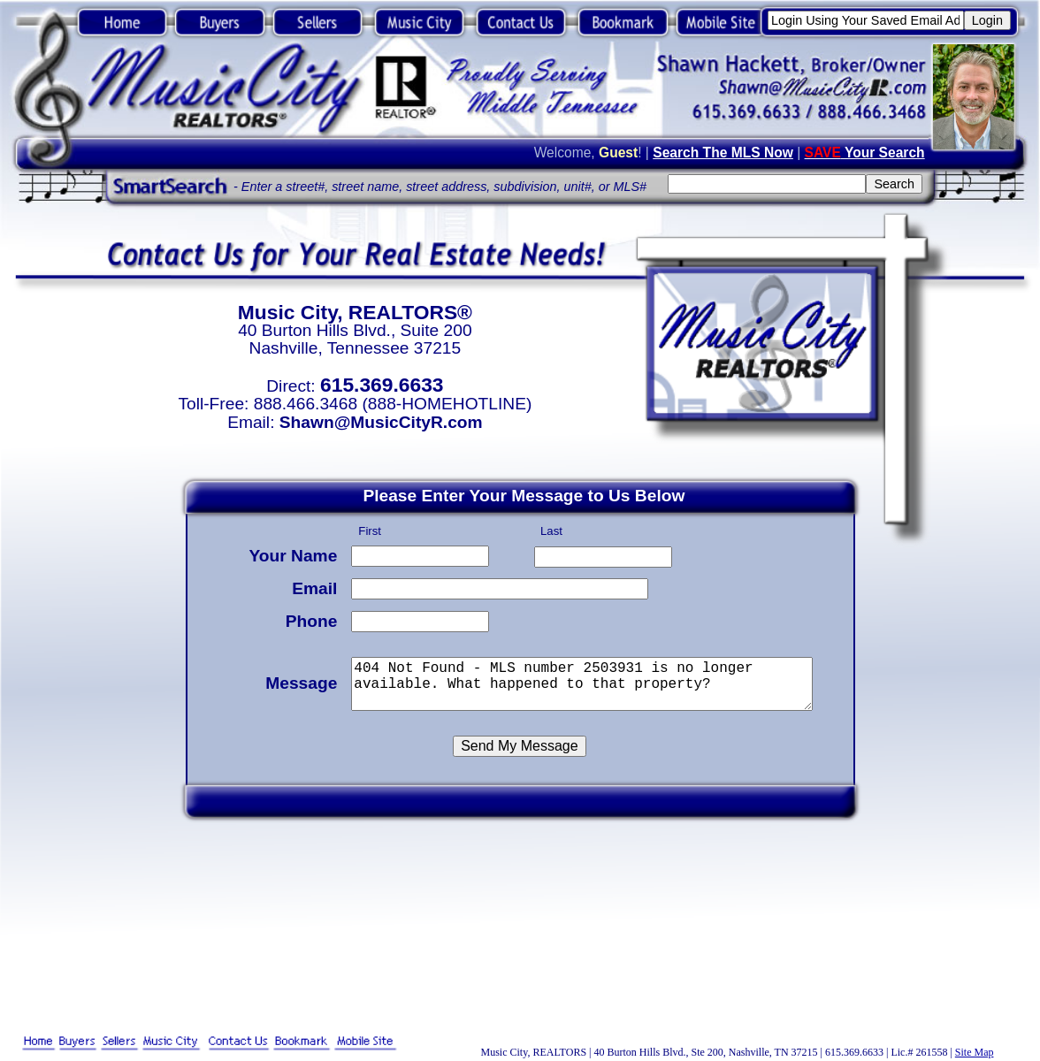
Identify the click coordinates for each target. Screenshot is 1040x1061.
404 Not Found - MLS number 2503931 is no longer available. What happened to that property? (584, 681)
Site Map (974, 1052)
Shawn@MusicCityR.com (381, 422)
